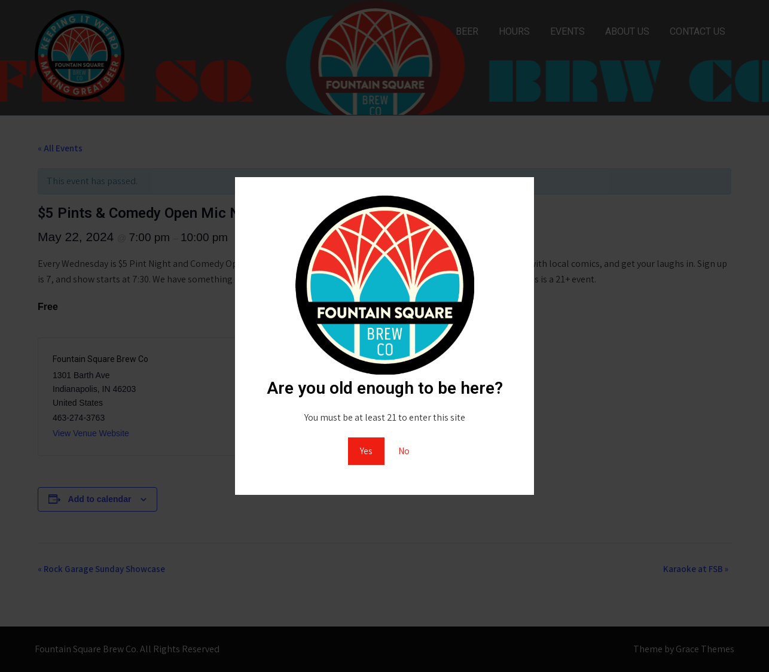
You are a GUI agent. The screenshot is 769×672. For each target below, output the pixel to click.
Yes (366, 451)
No (404, 451)
